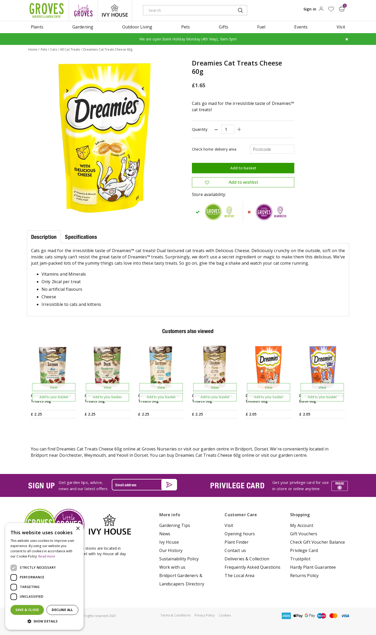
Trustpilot (300, 559)
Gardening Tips (174, 525)
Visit (229, 525)
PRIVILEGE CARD (237, 485)
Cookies (225, 615)
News (165, 534)
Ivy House (169, 542)
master (333, 615)
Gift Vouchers (303, 534)
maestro (321, 615)
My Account (301, 525)
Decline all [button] (62, 610)
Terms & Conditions (176, 615)
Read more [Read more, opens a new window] (46, 556)
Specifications (81, 237)
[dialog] (44, 576)
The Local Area (239, 575)
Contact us (235, 550)
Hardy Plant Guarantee (313, 567)
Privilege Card (304, 550)
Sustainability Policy (179, 559)
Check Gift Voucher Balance (317, 542)
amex (286, 615)
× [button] (78, 529)
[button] (44, 621)
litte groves (83, 10)
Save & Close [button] (27, 610)
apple (298, 615)
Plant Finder (237, 542)
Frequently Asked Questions (252, 567)
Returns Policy (304, 575)
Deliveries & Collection (247, 559)
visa (345, 615)
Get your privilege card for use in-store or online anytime (300, 485)
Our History (171, 550)
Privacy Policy (205, 615)
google (310, 615)
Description (44, 237)
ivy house (115, 10)
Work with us (172, 567)
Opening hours (240, 534)
